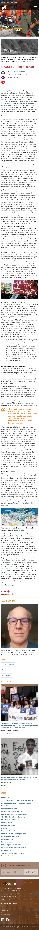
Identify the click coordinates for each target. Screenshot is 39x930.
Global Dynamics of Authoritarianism (14, 814)
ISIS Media (4, 828)
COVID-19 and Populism (9, 809)
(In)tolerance (5, 798)
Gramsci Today (6, 822)
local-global (6, 675)
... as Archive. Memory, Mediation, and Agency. (17, 800)
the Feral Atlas (12, 564)
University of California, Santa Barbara (9, 2)
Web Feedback (5, 914)
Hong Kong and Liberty (9, 825)
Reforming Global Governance (11, 845)
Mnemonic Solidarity (8, 831)
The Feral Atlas (18, 530)
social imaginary (8, 664)
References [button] (7, 594)
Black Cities (5, 806)
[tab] (19, 591)
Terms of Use (5, 908)
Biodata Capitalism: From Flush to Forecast (16, 803)
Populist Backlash (7, 839)
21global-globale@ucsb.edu (10, 900)
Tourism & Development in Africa (12, 853)
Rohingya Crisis (6, 850)
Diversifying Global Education (11, 811)
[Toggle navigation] (35, 7)
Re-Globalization (20, 72)
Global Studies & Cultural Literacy (13, 817)
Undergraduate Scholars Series (12, 856)
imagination (6, 670)
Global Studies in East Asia (10, 820)
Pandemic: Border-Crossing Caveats (13, 834)
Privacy (3, 912)
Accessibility (4, 910)
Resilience (29, 62)
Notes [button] (5, 591)
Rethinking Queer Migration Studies (13, 847)
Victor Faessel (13, 77)
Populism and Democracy (10, 836)
